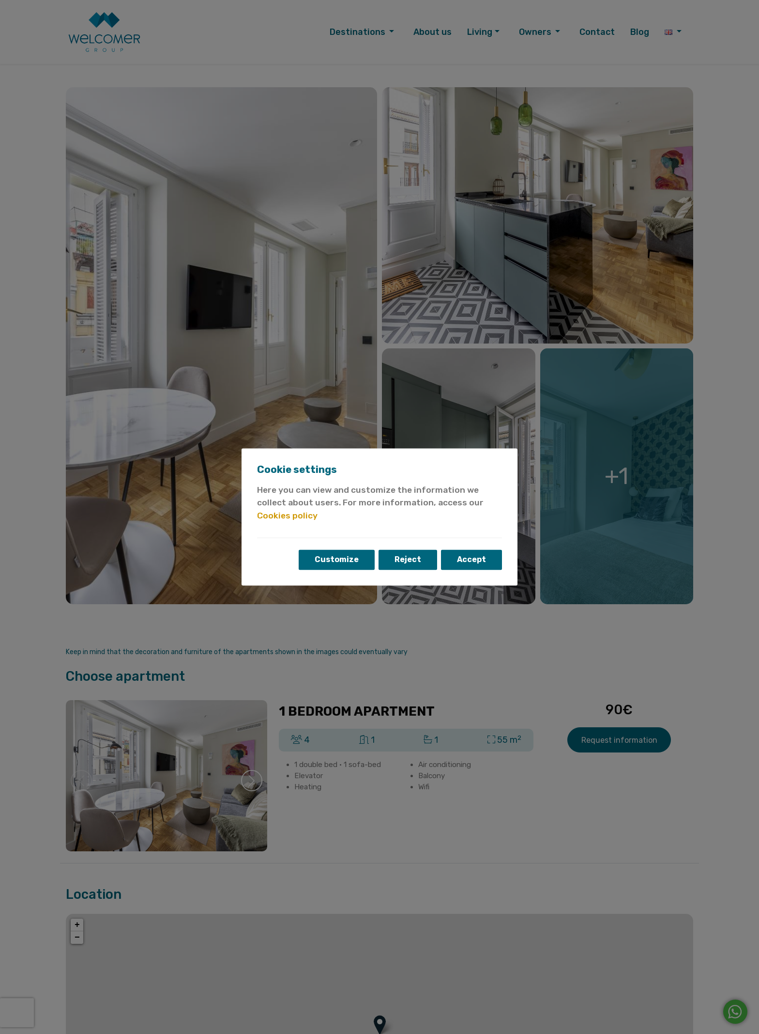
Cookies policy (287, 515)
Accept (471, 559)
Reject (408, 559)
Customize (337, 559)
